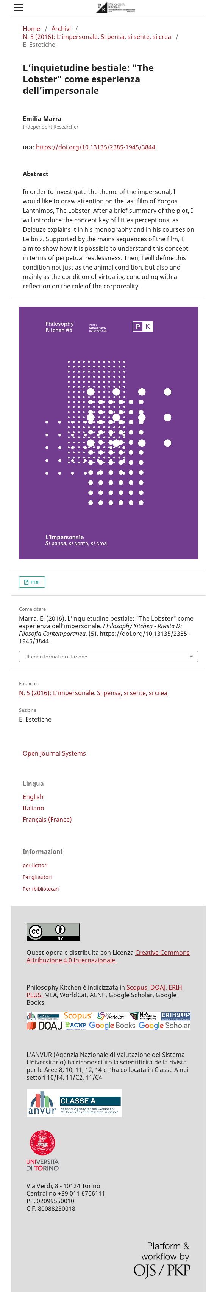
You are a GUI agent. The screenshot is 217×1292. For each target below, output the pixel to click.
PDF (35, 582)
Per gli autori (37, 877)
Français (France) (47, 819)
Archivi (61, 29)
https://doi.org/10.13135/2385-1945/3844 (95, 147)
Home (31, 29)
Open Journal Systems (54, 753)
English (33, 797)
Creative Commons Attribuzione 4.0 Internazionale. (108, 956)
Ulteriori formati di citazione (55, 656)
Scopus (136, 987)
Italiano (33, 808)
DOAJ (157, 987)
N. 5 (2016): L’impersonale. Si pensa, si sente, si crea (97, 36)
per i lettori (35, 865)
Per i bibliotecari (41, 888)
